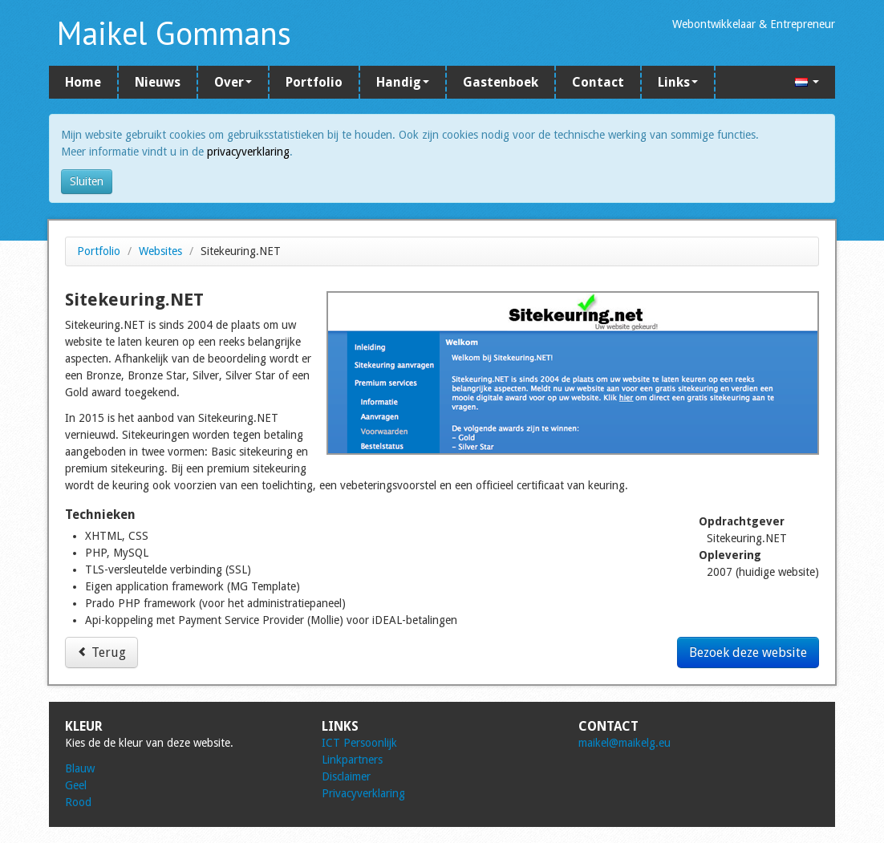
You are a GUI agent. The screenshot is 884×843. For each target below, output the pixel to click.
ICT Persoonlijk (359, 742)
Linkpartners (352, 759)
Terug (101, 652)
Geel (76, 785)
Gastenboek (500, 82)
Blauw (80, 768)
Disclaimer (346, 776)
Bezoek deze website (748, 652)
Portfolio (314, 82)
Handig (402, 82)
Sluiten (86, 181)
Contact (598, 82)
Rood (78, 802)
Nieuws (157, 82)
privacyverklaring (248, 151)
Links (678, 82)
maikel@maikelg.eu (624, 742)
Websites (160, 251)
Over (233, 82)
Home (83, 82)
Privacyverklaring (363, 793)
